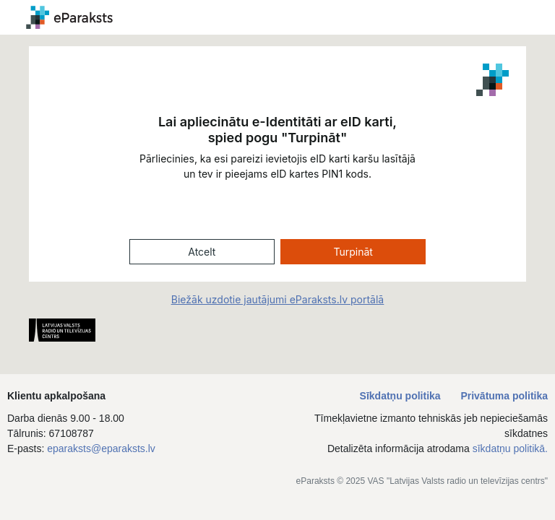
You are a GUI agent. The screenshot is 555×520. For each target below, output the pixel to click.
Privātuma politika (504, 396)
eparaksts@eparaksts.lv (101, 448)
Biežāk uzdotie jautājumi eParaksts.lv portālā (277, 299)
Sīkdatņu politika (402, 396)
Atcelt (201, 252)
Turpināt (352, 252)
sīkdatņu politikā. (510, 448)
